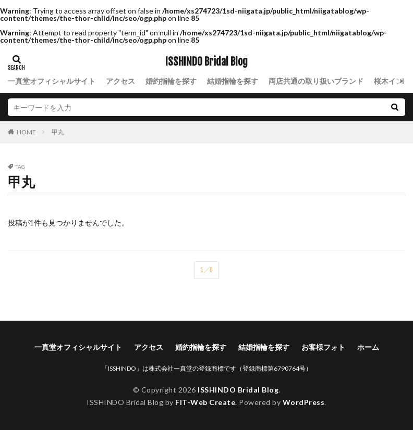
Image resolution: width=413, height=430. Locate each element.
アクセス (120, 81)
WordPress (304, 402)
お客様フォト (323, 347)
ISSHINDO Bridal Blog (206, 62)
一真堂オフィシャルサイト (51, 81)
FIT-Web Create (205, 402)
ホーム (368, 347)
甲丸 (58, 132)
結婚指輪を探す (232, 81)
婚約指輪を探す (171, 81)
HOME (26, 132)
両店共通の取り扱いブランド (316, 81)
